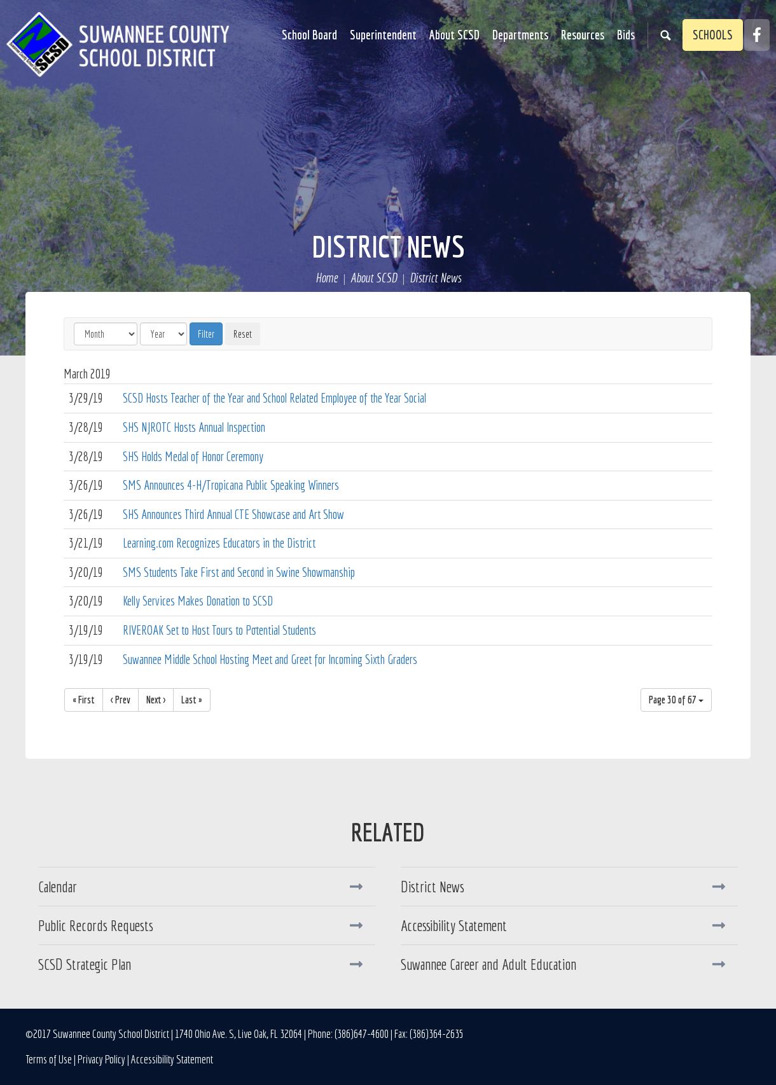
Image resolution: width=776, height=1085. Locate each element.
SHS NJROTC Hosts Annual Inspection (194, 427)
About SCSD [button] (454, 34)
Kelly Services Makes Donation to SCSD (198, 600)
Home (326, 278)
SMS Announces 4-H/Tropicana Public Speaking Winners (231, 485)
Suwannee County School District (117, 44)
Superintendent (383, 34)
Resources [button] (582, 34)
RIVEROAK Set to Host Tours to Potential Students (219, 630)
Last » (191, 699)
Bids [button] (626, 34)
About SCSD (373, 278)
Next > (155, 699)
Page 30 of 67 (676, 699)
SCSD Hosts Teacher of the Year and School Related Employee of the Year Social (274, 397)
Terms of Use (48, 1059)
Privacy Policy (101, 1059)
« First (84, 699)
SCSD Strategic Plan (84, 964)
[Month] (105, 333)
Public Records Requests (95, 925)
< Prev (120, 699)
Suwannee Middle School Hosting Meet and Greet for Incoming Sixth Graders (270, 659)
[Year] (163, 333)
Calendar (57, 886)
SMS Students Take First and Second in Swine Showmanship (239, 572)
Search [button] (665, 35)
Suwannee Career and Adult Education (488, 964)
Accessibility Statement (454, 925)
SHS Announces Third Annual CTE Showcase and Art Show (233, 514)
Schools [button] (713, 34)
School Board (309, 34)
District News (388, 246)
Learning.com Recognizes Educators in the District (219, 543)
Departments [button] (520, 34)
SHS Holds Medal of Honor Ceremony (193, 456)
